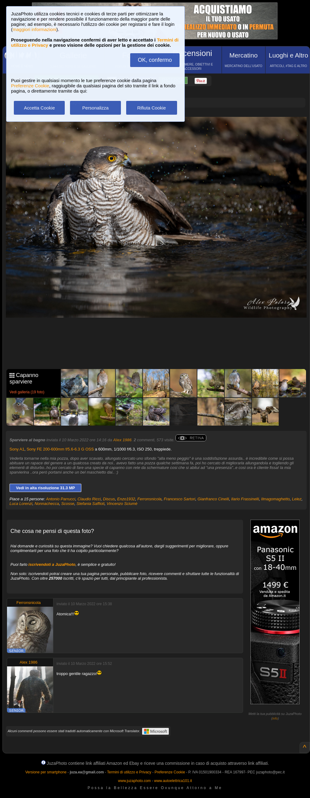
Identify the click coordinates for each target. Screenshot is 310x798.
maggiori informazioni (34, 29)
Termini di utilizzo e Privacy (129, 772)
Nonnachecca (47, 503)
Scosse (67, 503)
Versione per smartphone (45, 772)
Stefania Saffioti (90, 503)
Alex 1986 (122, 440)
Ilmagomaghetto (275, 499)
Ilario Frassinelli (245, 499)
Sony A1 (17, 449)
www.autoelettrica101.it (173, 781)
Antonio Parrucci (60, 499)
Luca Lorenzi (21, 503)
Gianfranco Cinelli (213, 499)
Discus (109, 499)
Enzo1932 (126, 499)
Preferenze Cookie (30, 85)
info (275, 718)
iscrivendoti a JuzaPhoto (52, 564)
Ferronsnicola (150, 499)
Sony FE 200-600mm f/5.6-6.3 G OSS (60, 449)
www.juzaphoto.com (134, 781)
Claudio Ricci (89, 499)
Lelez (296, 499)
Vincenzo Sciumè (122, 503)
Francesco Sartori (180, 499)
